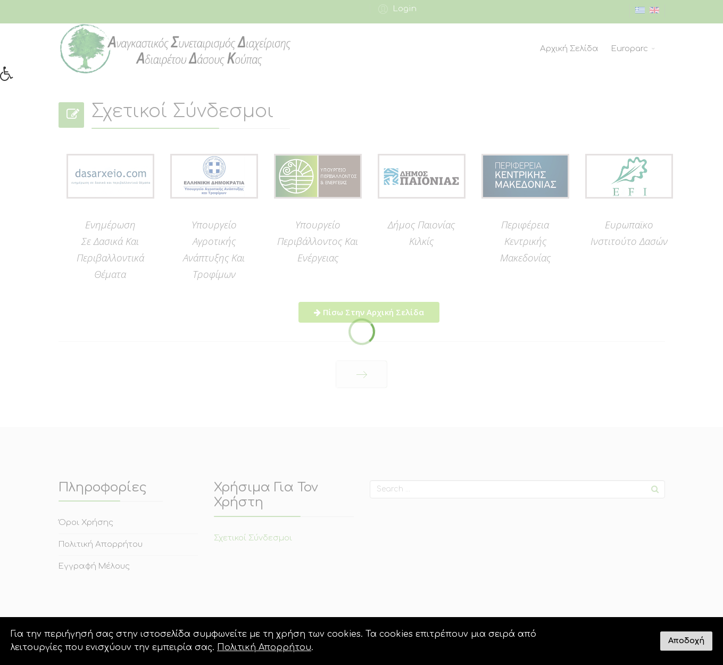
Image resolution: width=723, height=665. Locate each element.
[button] (10, 77)
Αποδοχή (686, 640)
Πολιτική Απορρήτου (264, 647)
